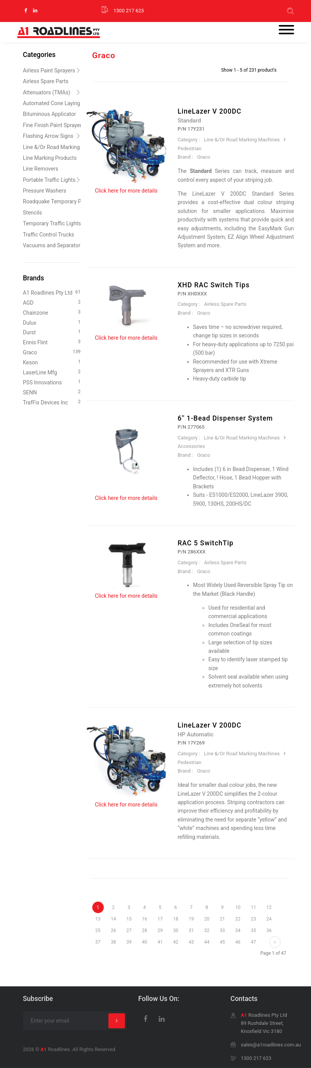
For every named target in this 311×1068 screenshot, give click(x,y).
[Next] (275, 942)
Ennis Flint (52, 341)
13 (97, 919)
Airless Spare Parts (225, 304)
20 (206, 919)
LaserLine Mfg (52, 372)
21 (222, 919)
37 (97, 942)
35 (253, 930)
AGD (52, 302)
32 (206, 930)
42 (175, 942)
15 (128, 919)
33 (222, 930)
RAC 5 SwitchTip (205, 543)
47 (253, 942)
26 (113, 930)
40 (144, 942)
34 (237, 930)
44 (206, 942)
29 (160, 930)
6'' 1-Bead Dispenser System (225, 418)
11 (253, 907)
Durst (52, 331)
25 (97, 930)
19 (191, 919)
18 (175, 919)
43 (191, 942)
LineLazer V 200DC (209, 111)
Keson (52, 362)
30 (175, 930)
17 (160, 919)
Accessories (191, 446)
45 (222, 942)
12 (268, 907)
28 (144, 930)
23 (253, 919)
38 (113, 942)
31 (191, 930)
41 (160, 942)
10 (237, 907)
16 (144, 919)
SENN (52, 392)
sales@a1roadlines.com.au (271, 1045)
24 (268, 919)
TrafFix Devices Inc (52, 402)
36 (268, 930)
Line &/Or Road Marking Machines (242, 140)
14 (113, 919)
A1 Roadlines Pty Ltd (52, 292)
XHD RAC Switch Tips (213, 285)
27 (128, 930)
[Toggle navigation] (286, 30)
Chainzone (52, 312)
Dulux (52, 322)
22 (237, 919)
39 (128, 942)
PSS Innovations (52, 382)
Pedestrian (189, 148)
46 (237, 942)
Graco (203, 157)
